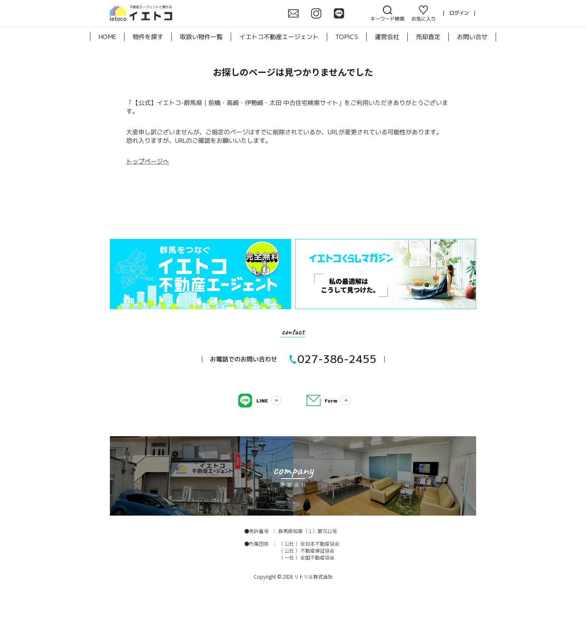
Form (331, 400)
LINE (262, 400)
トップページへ (147, 161)
